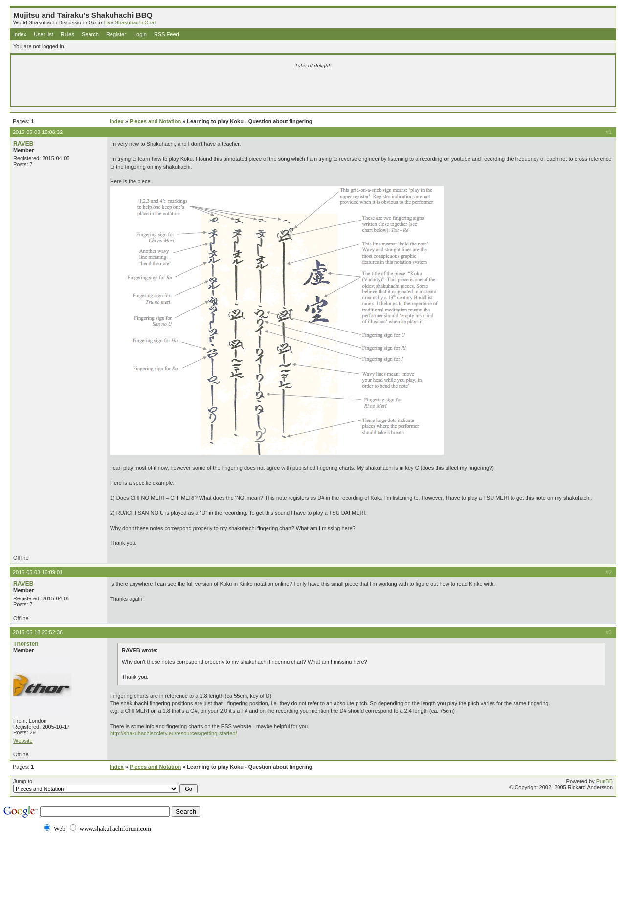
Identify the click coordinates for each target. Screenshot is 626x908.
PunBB (604, 781)
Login (140, 34)
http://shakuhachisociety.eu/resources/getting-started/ (173, 733)
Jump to (105, 785)
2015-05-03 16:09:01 (38, 572)
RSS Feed (166, 34)
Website (23, 741)
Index (19, 34)
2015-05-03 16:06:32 (38, 132)
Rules (67, 34)
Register (116, 34)
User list (43, 34)
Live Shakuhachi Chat (129, 22)
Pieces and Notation (155, 121)
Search (90, 34)
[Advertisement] (197, 89)
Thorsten (26, 644)
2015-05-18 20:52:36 (38, 632)
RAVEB (23, 143)
